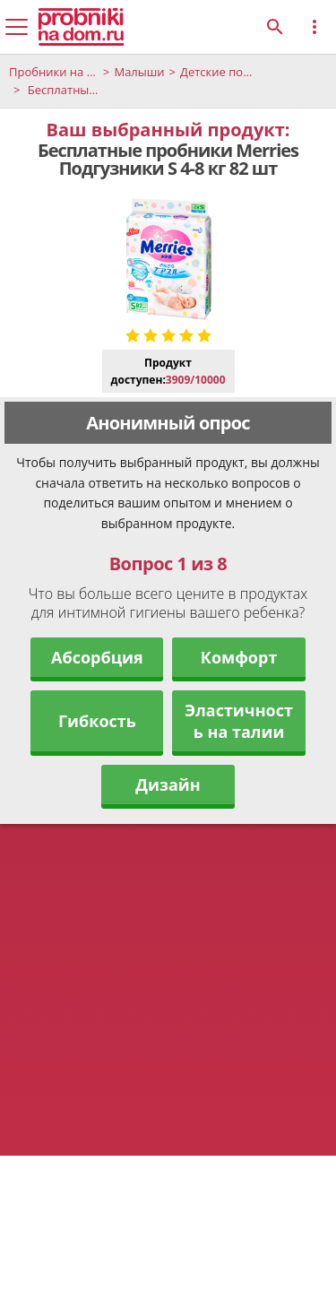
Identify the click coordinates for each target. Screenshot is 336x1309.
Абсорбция (97, 657)
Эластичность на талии (239, 720)
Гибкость (97, 721)
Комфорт (239, 657)
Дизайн (167, 784)
